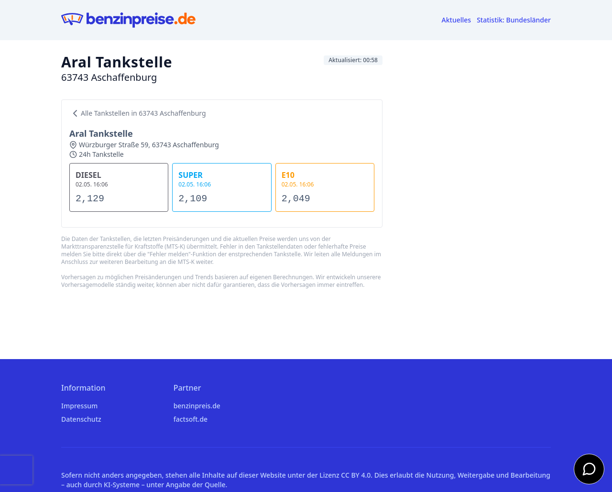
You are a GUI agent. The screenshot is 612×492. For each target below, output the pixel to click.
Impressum (79, 405)
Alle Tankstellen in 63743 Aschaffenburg (137, 113)
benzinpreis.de (197, 405)
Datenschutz (81, 419)
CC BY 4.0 (356, 475)
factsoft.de (191, 419)
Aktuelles (456, 19)
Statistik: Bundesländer (514, 19)
